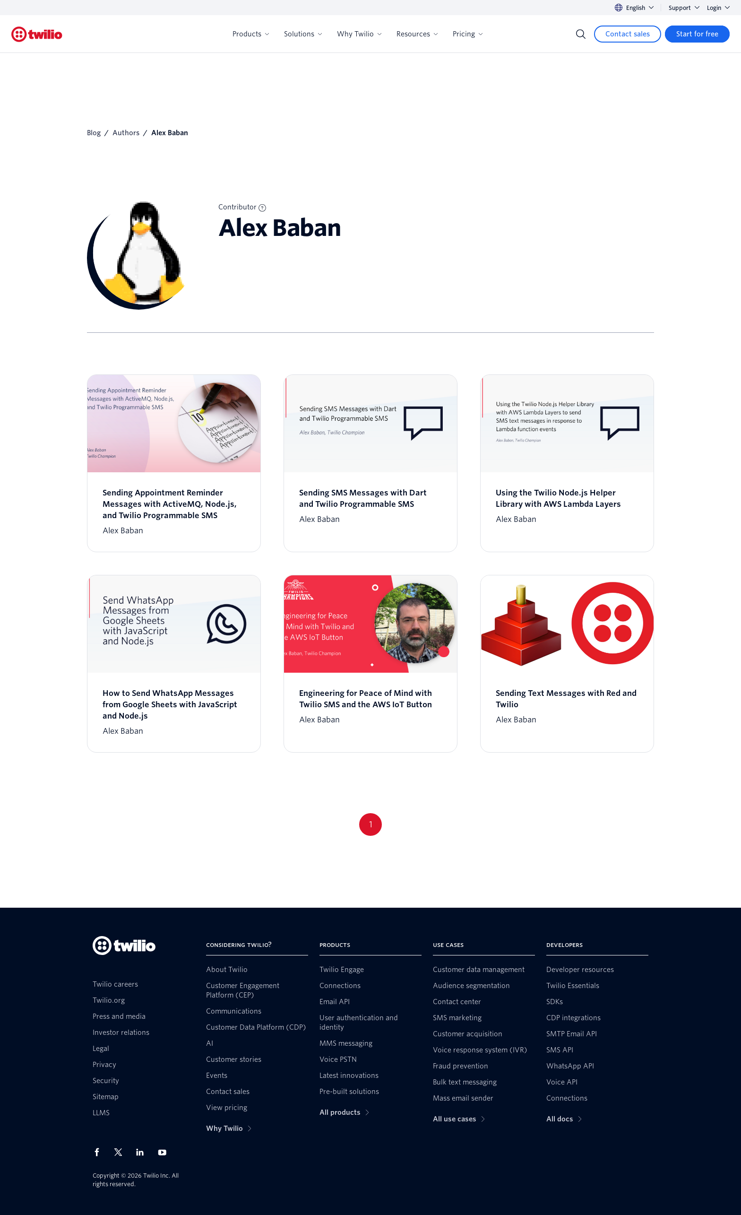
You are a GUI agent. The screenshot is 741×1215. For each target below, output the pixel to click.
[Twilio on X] (121, 1152)
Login (718, 7)
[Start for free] (697, 34)
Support (684, 7)
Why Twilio (359, 34)
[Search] (580, 34)
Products (251, 34)
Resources (417, 34)
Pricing (468, 34)
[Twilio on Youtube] (165, 1152)
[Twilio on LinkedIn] (143, 1152)
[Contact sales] (627, 34)
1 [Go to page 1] (370, 824)
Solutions (303, 34)
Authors (125, 133)
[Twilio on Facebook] (100, 1152)
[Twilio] (36, 34)
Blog (94, 133)
